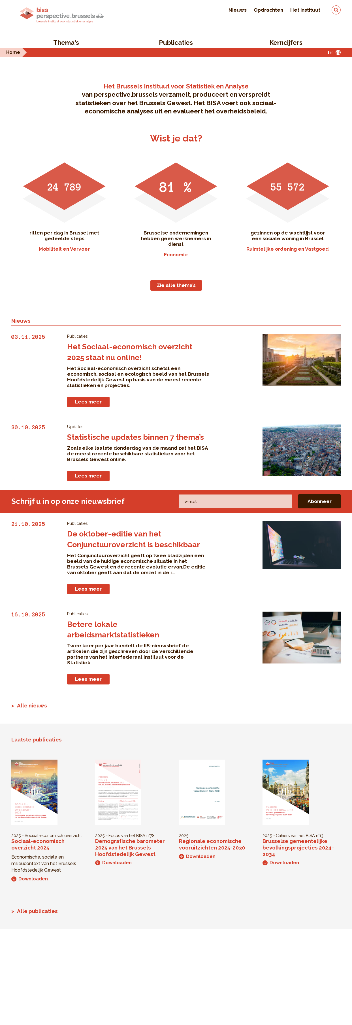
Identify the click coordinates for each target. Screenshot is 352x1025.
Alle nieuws (32, 705)
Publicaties (176, 42)
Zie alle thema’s (176, 285)
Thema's (66, 42)
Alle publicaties (37, 911)
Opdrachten (268, 10)
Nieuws (238, 10)
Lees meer (88, 402)
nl (338, 52)
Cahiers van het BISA (295, 835)
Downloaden (29, 879)
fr (329, 52)
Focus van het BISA (126, 835)
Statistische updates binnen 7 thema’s (135, 437)
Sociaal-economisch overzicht (53, 835)
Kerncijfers (285, 42)
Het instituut (305, 10)
